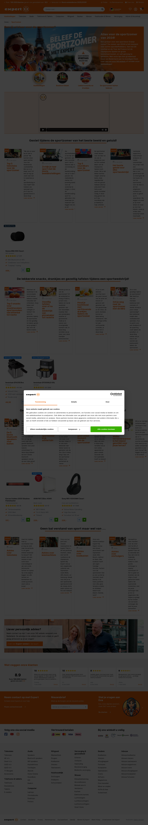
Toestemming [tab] (40, 402)
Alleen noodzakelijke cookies (42, 429)
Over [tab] (108, 402)
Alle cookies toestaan (106, 429)
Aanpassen (74, 429)
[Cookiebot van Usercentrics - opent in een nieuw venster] (112, 394)
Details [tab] (74, 402)
